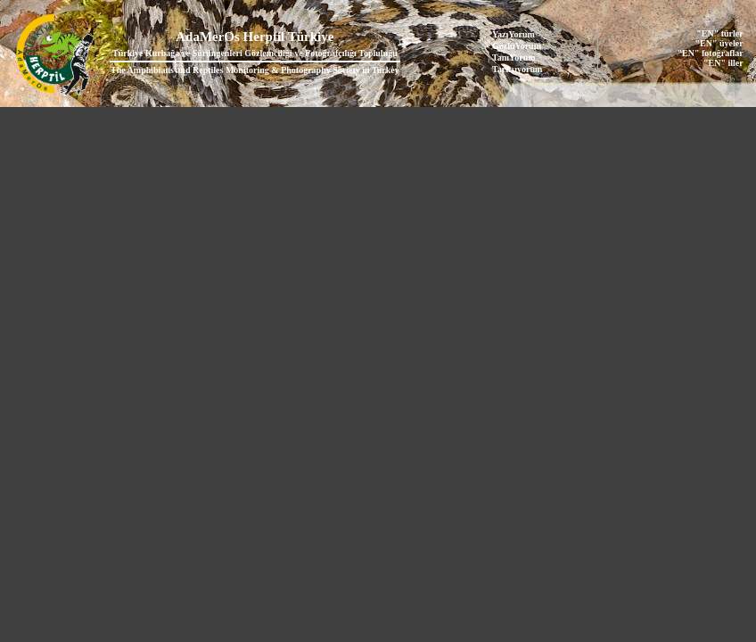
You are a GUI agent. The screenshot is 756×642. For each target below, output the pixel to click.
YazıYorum (513, 34)
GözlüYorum (516, 46)
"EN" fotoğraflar (711, 53)
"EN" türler (719, 33)
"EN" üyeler (719, 43)
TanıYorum (514, 57)
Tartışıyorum (517, 69)
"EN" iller (723, 63)
